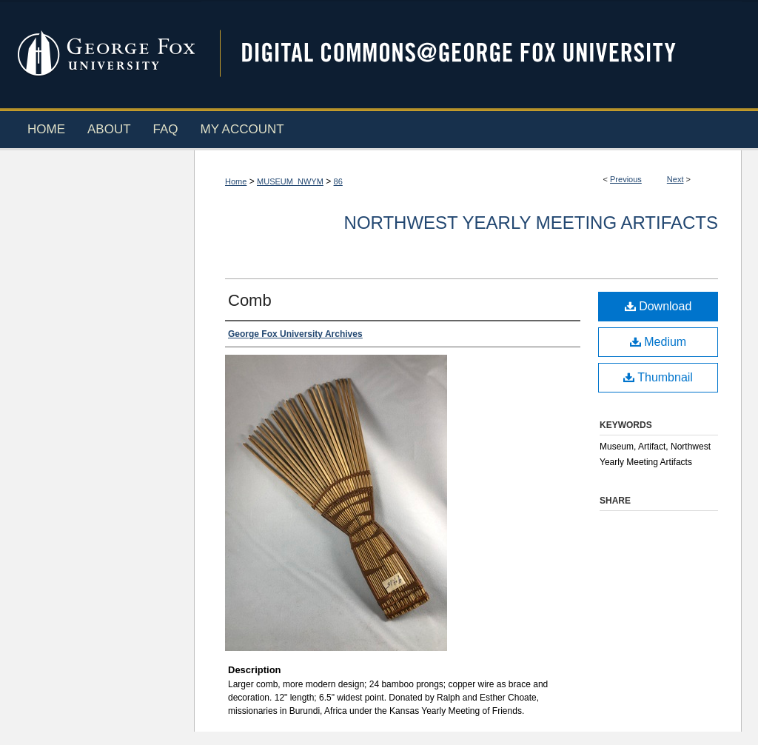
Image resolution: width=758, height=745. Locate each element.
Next (675, 179)
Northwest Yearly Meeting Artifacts (531, 223)
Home (235, 181)
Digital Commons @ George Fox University (471, 53)
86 (338, 181)
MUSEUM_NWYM (290, 181)
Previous (626, 179)
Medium (658, 341)
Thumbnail (658, 377)
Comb (250, 300)
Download (658, 306)
